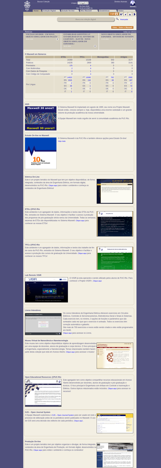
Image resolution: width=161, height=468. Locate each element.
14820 (69, 77)
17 (131, 83)
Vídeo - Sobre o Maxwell (122, 27)
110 (89, 80)
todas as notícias (129, 32)
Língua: (74, 3)
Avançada (124, 19)
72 (131, 86)
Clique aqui (53, 187)
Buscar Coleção (43, 2)
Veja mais (117, 118)
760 (112, 77)
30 (71, 86)
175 (70, 65)
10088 (88, 77)
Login (114, 14)
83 (113, 80)
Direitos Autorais (120, 2)
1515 (70, 80)
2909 (130, 77)
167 (130, 80)
